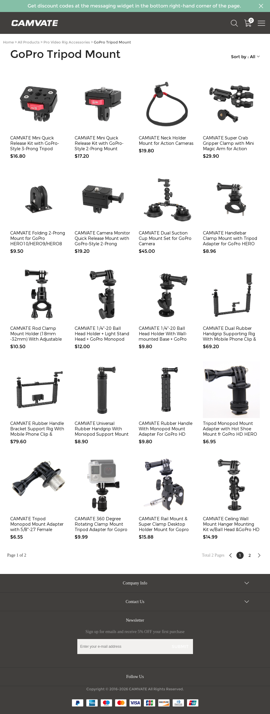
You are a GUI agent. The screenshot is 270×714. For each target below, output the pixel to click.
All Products (29, 42)
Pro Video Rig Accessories (66, 42)
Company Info (135, 583)
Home (8, 42)
